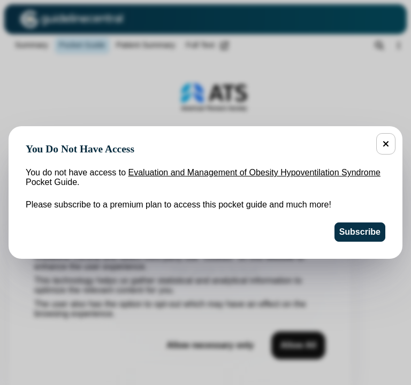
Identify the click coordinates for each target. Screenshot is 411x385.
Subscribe (359, 231)
